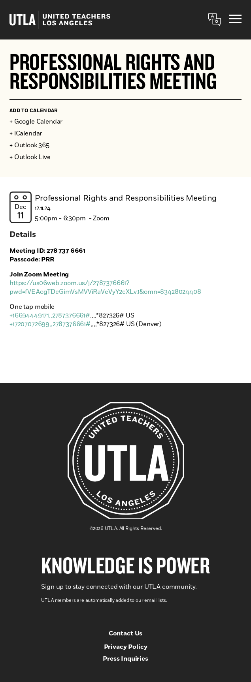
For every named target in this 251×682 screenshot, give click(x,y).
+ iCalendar (25, 133)
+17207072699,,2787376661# (50, 324)
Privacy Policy (125, 647)
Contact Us (125, 633)
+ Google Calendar (35, 121)
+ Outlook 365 (29, 145)
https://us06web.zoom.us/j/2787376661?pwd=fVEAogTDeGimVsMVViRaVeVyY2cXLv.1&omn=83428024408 (105, 287)
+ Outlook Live (30, 157)
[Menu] (235, 20)
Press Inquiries (125, 658)
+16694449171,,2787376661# (49, 315)
